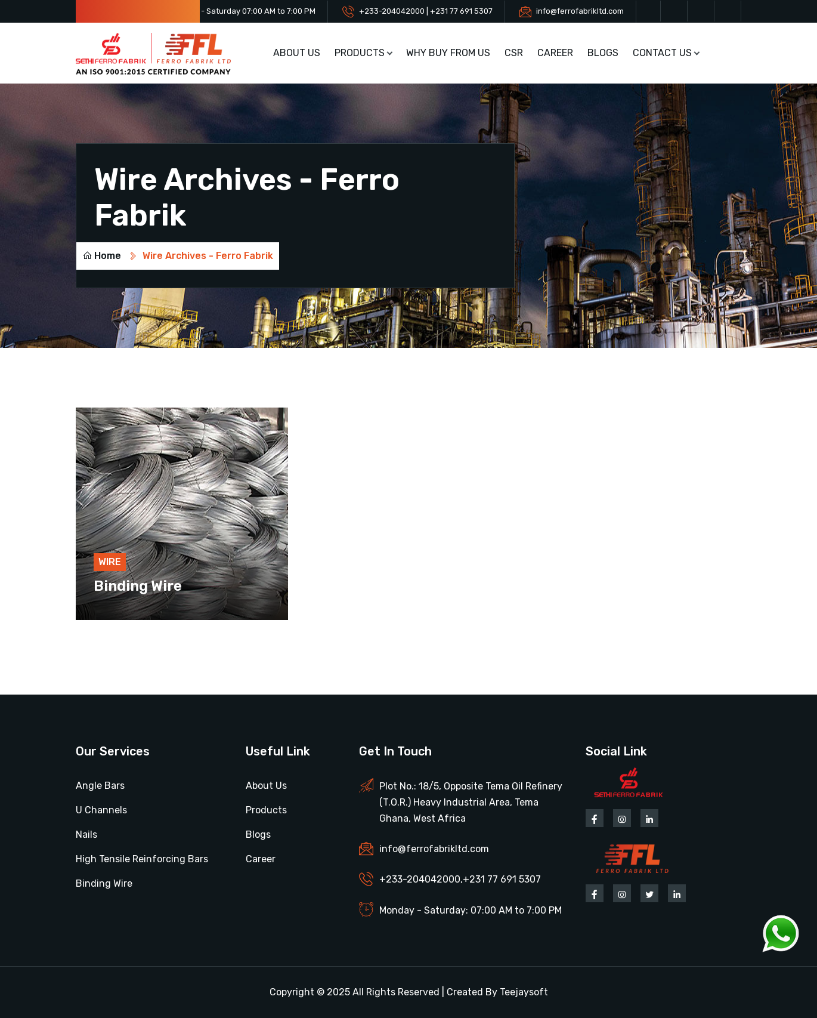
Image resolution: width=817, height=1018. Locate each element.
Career (555, 52)
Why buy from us (448, 52)
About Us (296, 52)
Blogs (602, 52)
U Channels (101, 810)
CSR (514, 52)
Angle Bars (100, 785)
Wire (109, 561)
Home (101, 255)
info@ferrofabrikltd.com (580, 11)
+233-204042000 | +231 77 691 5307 (426, 11)
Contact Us (662, 52)
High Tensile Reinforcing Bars (142, 859)
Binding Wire (138, 586)
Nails (86, 834)
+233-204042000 (419, 879)
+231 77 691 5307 (502, 879)
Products (360, 52)
